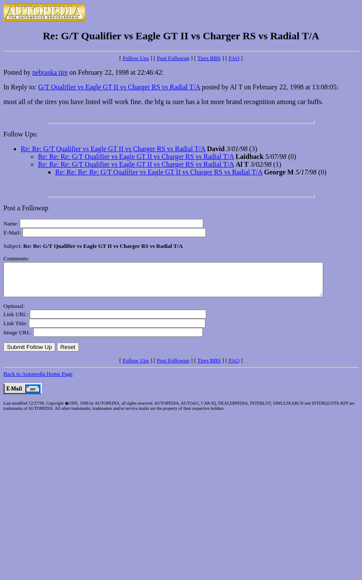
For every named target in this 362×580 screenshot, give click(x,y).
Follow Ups (136, 58)
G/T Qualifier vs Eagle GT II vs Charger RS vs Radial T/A (119, 87)
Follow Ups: (20, 134)
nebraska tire (50, 72)
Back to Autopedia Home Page (37, 380)
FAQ (234, 58)
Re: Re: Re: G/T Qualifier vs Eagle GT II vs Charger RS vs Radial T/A (136, 156)
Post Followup (173, 58)
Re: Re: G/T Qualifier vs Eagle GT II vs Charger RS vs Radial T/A (113, 148)
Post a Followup (25, 208)
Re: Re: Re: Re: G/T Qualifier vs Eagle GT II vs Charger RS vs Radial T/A (158, 172)
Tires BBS (208, 58)
